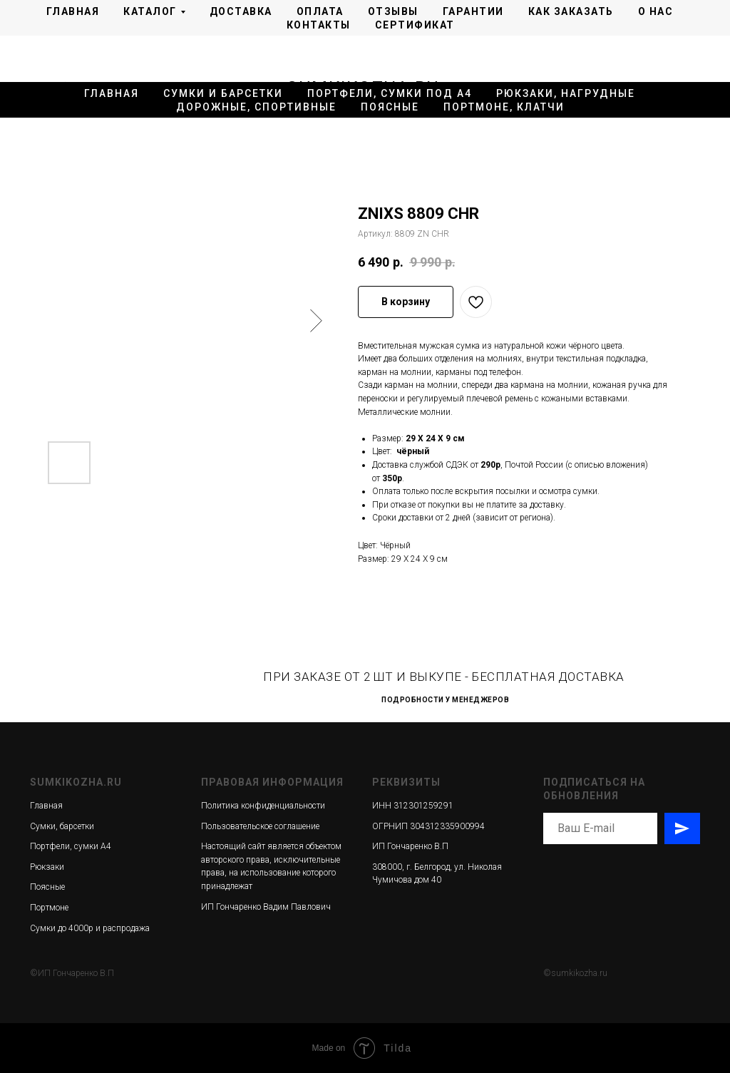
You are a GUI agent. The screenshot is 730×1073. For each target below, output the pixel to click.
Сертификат (415, 25)
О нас (656, 11)
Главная (73, 11)
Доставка (241, 11)
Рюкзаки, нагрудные (565, 93)
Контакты (319, 25)
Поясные (390, 107)
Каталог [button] (150, 11)
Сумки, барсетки (62, 826)
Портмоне (49, 908)
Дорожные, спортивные (256, 107)
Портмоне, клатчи (504, 107)
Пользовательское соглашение (260, 826)
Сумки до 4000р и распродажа (90, 928)
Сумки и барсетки (223, 93)
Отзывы (393, 11)
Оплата (320, 11)
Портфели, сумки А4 (70, 846)
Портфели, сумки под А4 (389, 93)
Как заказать (571, 11)
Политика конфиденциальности (263, 806)
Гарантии (473, 11)
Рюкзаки (47, 867)
